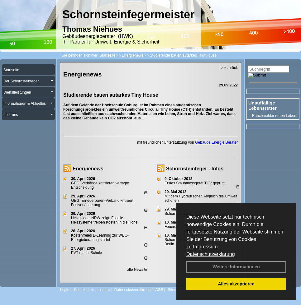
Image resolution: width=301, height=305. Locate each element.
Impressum (205, 246)
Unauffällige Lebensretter (262, 105)
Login (64, 290)
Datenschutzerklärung (210, 254)
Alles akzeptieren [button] (236, 283)
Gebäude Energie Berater (216, 142)
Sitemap (174, 290)
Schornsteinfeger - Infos (194, 168)
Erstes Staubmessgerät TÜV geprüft (195, 183)
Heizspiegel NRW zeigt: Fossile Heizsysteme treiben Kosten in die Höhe (104, 220)
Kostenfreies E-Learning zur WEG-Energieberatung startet (100, 237)
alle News (137, 269)
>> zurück (229, 68)
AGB (159, 290)
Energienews (88, 168)
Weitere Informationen (236, 266)
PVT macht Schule (86, 253)
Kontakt (80, 290)
